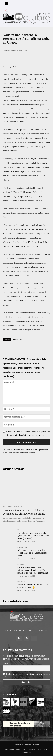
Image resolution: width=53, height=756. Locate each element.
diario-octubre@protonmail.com (33, 630)
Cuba (4, 31)
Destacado (21, 581)
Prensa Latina (17, 340)
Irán (4, 506)
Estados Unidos (22, 547)
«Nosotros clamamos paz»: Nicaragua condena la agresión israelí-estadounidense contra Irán (32, 570)
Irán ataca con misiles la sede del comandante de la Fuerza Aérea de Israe (32, 553)
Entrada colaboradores (22, 745)
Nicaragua (20, 564)
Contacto (36, 745)
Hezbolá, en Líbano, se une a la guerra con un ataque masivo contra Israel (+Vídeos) (33, 536)
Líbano (19, 530)
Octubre (16, 67)
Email (5, 663)
